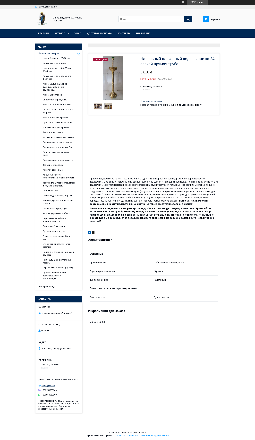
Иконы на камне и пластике (56, 104)
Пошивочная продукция (55, 208)
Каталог (60, 33)
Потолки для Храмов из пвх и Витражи (58, 111)
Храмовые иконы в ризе (55, 63)
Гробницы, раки (51, 190)
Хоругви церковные (53, 170)
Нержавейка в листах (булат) (58, 267)
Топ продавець (47, 286)
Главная (43, 33)
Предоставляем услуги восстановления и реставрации (54, 275)
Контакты (124, 33)
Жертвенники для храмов (56, 127)
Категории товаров (49, 53)
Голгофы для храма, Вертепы (58, 195)
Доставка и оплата (99, 33)
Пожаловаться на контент (126, 435)
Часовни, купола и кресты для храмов (58, 202)
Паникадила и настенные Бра (58, 147)
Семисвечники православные (58, 160)
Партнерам (143, 33)
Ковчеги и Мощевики (53, 165)
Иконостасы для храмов (55, 117)
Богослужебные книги (54, 226)
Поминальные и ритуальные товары (57, 261)
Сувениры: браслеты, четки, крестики (57, 245)
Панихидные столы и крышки (57, 142)
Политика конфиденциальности (155, 435)
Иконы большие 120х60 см (56, 58)
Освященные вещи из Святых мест (58, 237)
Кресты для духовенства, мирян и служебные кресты (59, 184)
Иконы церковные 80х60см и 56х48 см (57, 69)
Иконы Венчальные (52, 95)
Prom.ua (142, 432)
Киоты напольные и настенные (58, 137)
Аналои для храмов (53, 132)
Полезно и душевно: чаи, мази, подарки (58, 253)
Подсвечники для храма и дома (56, 153)
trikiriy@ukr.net (48, 385)
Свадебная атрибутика (55, 99)
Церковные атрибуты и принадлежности (54, 219)
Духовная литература (54, 231)
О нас (77, 33)
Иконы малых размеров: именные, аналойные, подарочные (55, 87)
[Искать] (188, 19)
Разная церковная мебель (56, 213)
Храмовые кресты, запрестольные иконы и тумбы (58, 176)
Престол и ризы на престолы (57, 122)
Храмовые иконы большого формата (57, 77)
